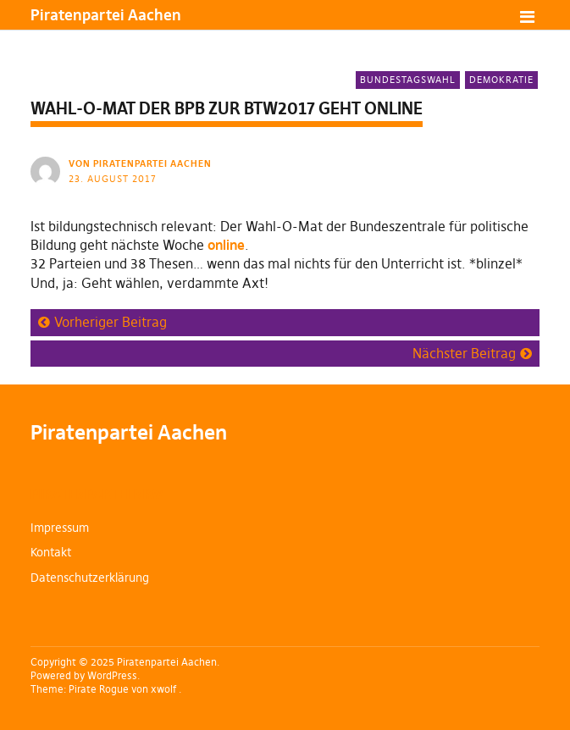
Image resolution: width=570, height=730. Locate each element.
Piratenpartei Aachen (105, 15)
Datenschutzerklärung (89, 577)
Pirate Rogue (99, 689)
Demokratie (501, 80)
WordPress (112, 675)
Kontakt (50, 552)
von (142, 163)
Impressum (59, 527)
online (226, 244)
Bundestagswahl (408, 80)
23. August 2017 (113, 179)
